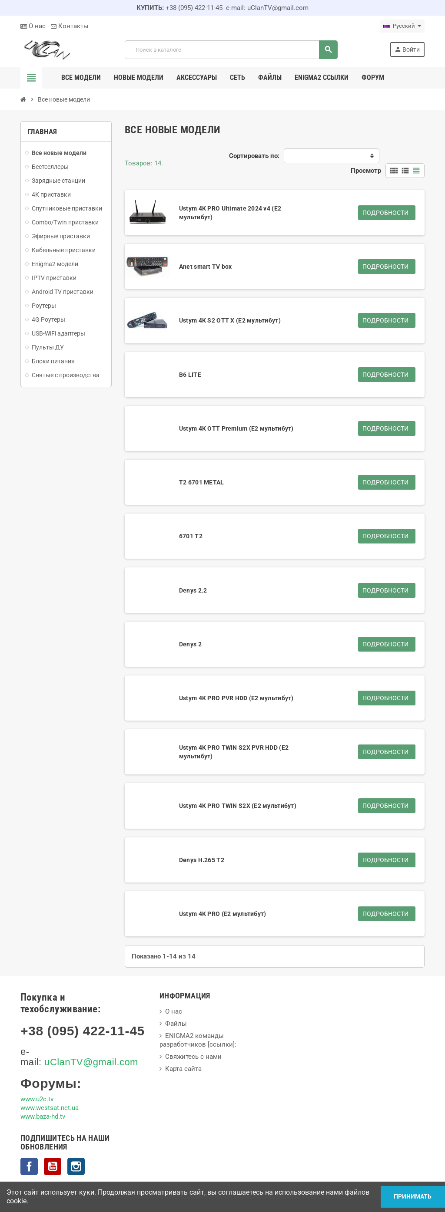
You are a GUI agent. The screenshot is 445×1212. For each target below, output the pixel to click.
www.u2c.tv (36, 1099)
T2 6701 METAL (201, 482)
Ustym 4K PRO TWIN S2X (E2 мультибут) (237, 805)
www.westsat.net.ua (49, 1108)
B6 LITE (190, 374)
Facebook (29, 1166)
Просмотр (366, 171)
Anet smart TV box (205, 266)
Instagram (76, 1166)
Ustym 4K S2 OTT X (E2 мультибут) (230, 320)
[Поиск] (231, 49)
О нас (33, 26)
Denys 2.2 (193, 590)
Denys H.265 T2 (201, 859)
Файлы (176, 1024)
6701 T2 (191, 536)
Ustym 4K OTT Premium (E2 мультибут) (236, 428)
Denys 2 (190, 644)
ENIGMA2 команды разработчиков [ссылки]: (197, 1040)
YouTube (52, 1166)
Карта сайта (183, 1069)
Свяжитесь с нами (193, 1056)
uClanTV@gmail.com (278, 8)
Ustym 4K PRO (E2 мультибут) (222, 913)
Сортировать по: (254, 156)
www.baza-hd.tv (42, 1116)
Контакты (70, 26)
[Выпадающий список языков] (402, 26)
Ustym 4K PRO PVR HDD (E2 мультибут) (236, 698)
